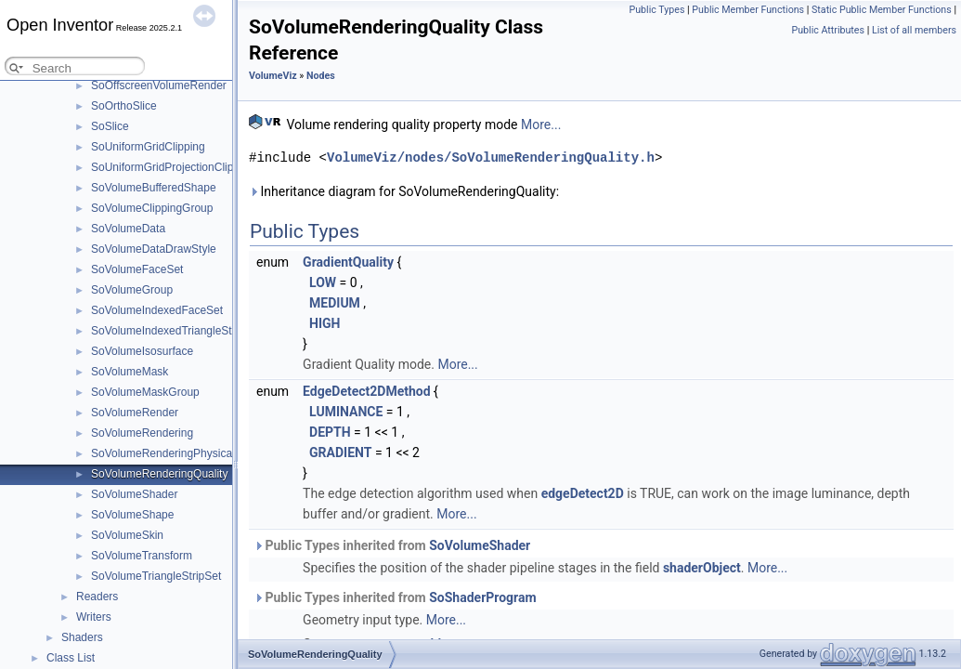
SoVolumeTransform (141, 555)
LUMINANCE (346, 411)
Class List (70, 657)
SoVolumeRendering (142, 432)
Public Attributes (827, 30)
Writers (93, 616)
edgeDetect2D (582, 493)
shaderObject (702, 567)
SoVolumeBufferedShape (153, 187)
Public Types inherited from (391, 545)
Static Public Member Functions (882, 10)
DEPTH (330, 432)
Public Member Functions (748, 10)
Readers (97, 596)
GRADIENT (340, 452)
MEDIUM (334, 302)
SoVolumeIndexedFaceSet (157, 310)
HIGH (324, 323)
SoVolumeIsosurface (142, 351)
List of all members (914, 30)
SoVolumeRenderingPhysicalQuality (180, 453)
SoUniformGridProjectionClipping (172, 167)
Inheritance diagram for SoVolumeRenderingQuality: (404, 191)
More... (541, 124)
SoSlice (110, 126)
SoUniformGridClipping (148, 146)
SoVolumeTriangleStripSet (156, 576)
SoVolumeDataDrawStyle (153, 249)
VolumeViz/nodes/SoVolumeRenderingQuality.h (491, 157)
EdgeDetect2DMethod (366, 391)
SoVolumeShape (132, 514)
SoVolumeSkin (127, 535)
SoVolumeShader (134, 494)
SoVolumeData (128, 228)
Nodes (320, 76)
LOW (322, 282)
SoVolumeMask (129, 371)
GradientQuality (348, 262)
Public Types (656, 10)
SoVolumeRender (134, 412)
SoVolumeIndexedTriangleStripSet (176, 330)
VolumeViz (273, 76)
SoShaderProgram (482, 597)
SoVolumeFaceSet (137, 269)
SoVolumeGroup (132, 289)
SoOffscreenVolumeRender (159, 85)
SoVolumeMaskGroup (145, 392)
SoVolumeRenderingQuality (159, 473)
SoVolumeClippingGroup (152, 208)
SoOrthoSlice (124, 105)
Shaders (82, 637)
